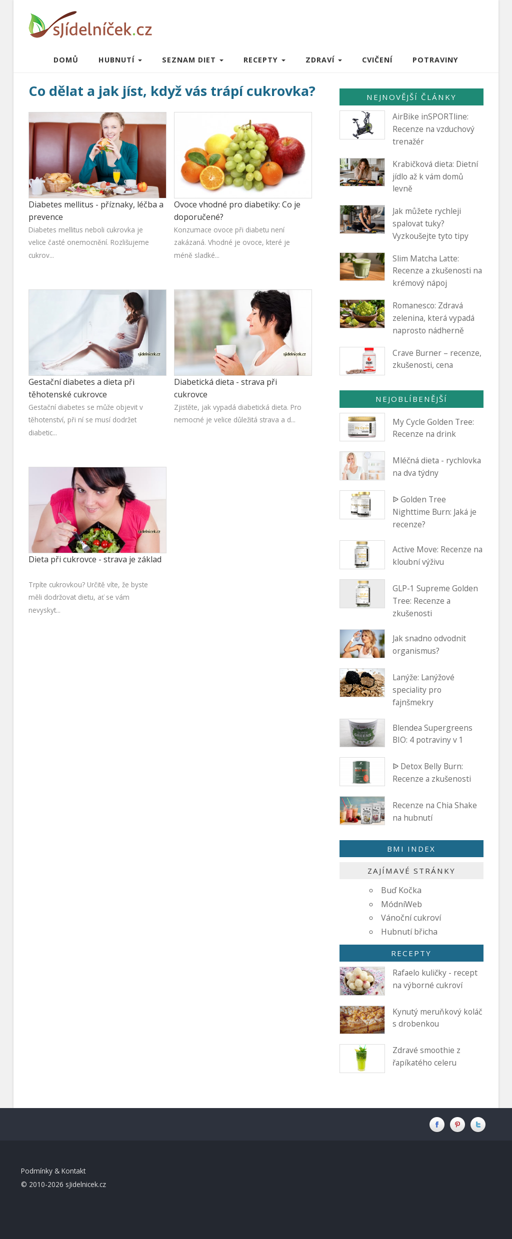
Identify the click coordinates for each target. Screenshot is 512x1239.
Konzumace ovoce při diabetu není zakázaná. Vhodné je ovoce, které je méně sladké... (232, 242)
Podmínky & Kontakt (53, 1171)
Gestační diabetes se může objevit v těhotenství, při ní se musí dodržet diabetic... (85, 419)
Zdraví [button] (324, 59)
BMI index (411, 849)
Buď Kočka (401, 890)
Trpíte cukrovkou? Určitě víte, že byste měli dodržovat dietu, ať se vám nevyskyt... (88, 597)
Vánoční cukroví (411, 917)
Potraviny (435, 59)
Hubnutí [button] (120, 59)
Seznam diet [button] (193, 59)
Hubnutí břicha (409, 931)
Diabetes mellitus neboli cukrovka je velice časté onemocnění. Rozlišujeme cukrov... (88, 242)
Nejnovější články (411, 97)
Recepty (411, 953)
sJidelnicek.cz (86, 1184)
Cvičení (377, 59)
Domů (66, 59)
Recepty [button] (265, 59)
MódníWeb (401, 904)
